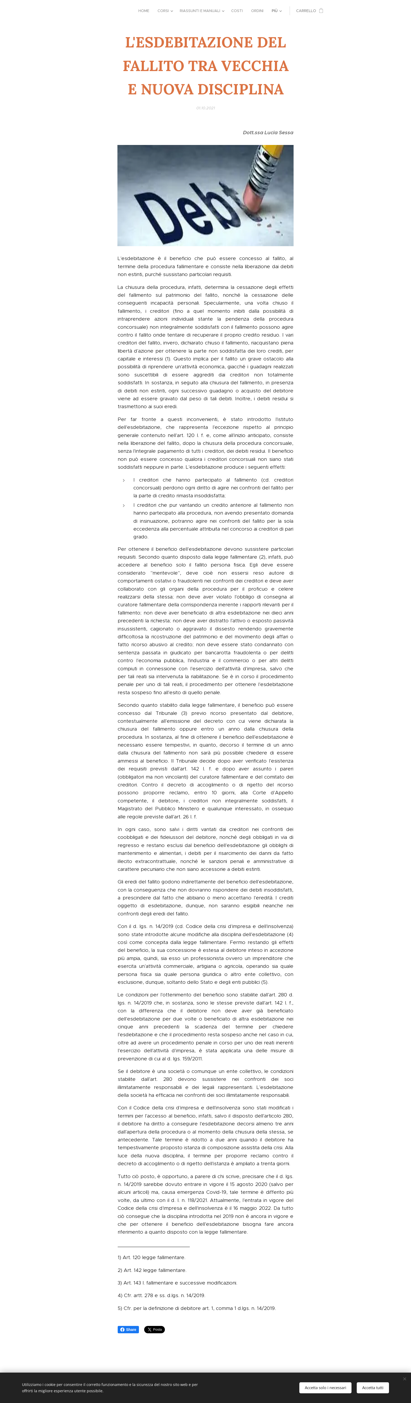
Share (128, 1330)
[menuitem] (145, 10)
